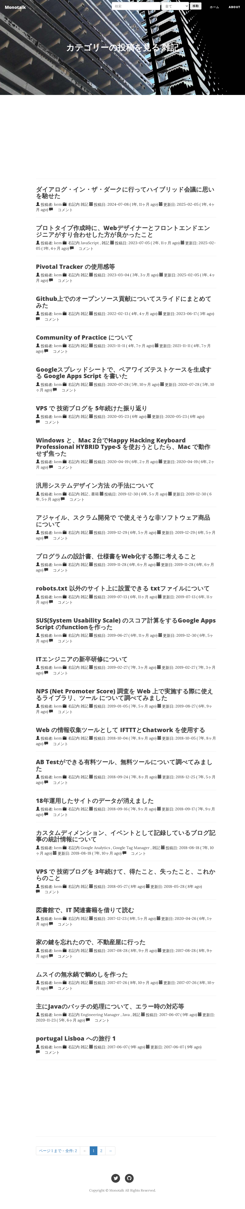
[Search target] (175, 6)
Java (126, 1014)
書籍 (95, 493)
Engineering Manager (100, 1014)
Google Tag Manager (131, 847)
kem (58, 204)
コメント (63, 209)
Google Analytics (95, 847)
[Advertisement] (126, 1098)
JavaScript (90, 242)
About (234, 7)
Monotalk (15, 7)
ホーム (214, 7)
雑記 (84, 204)
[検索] (136, 6)
